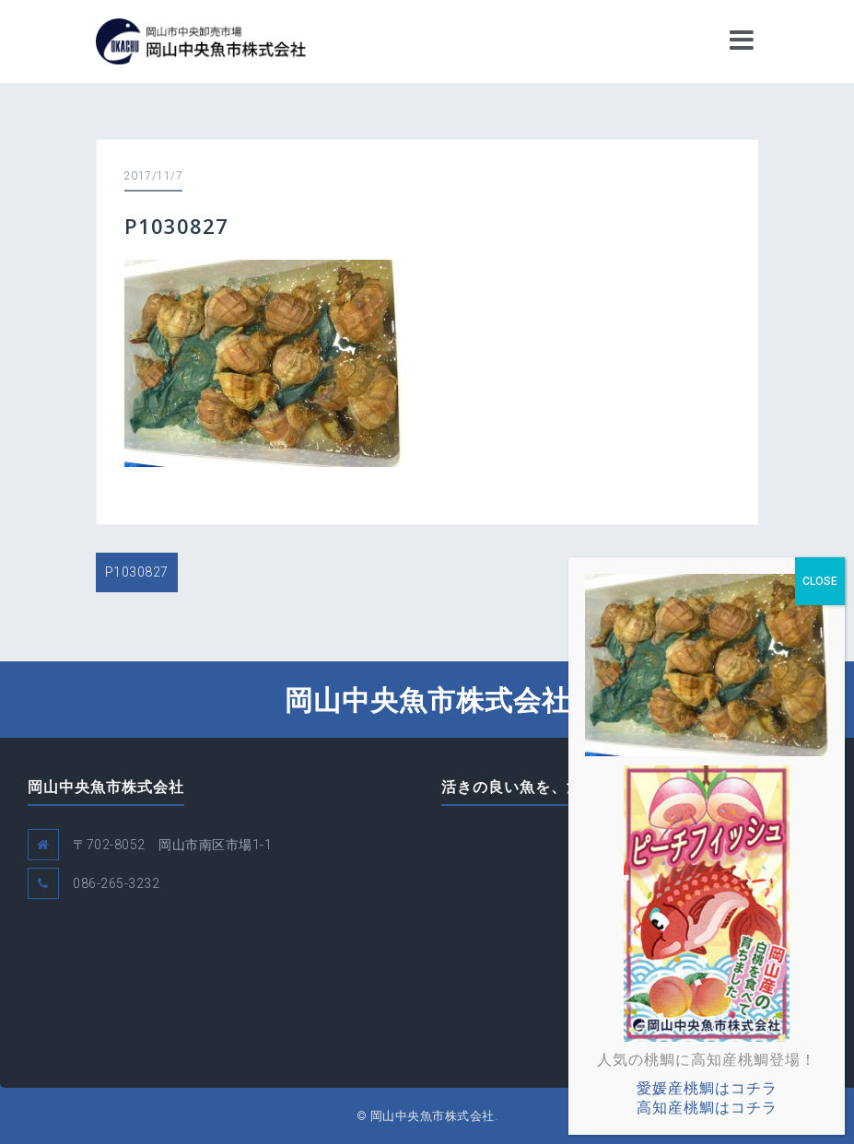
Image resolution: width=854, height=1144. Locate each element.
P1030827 (137, 572)
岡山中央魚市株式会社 (427, 699)
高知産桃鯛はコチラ (707, 1107)
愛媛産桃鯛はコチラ (707, 1088)
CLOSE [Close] (819, 581)
